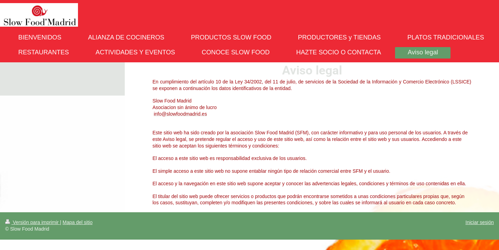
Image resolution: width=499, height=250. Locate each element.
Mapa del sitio (78, 222)
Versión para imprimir (32, 222)
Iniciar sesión (479, 222)
